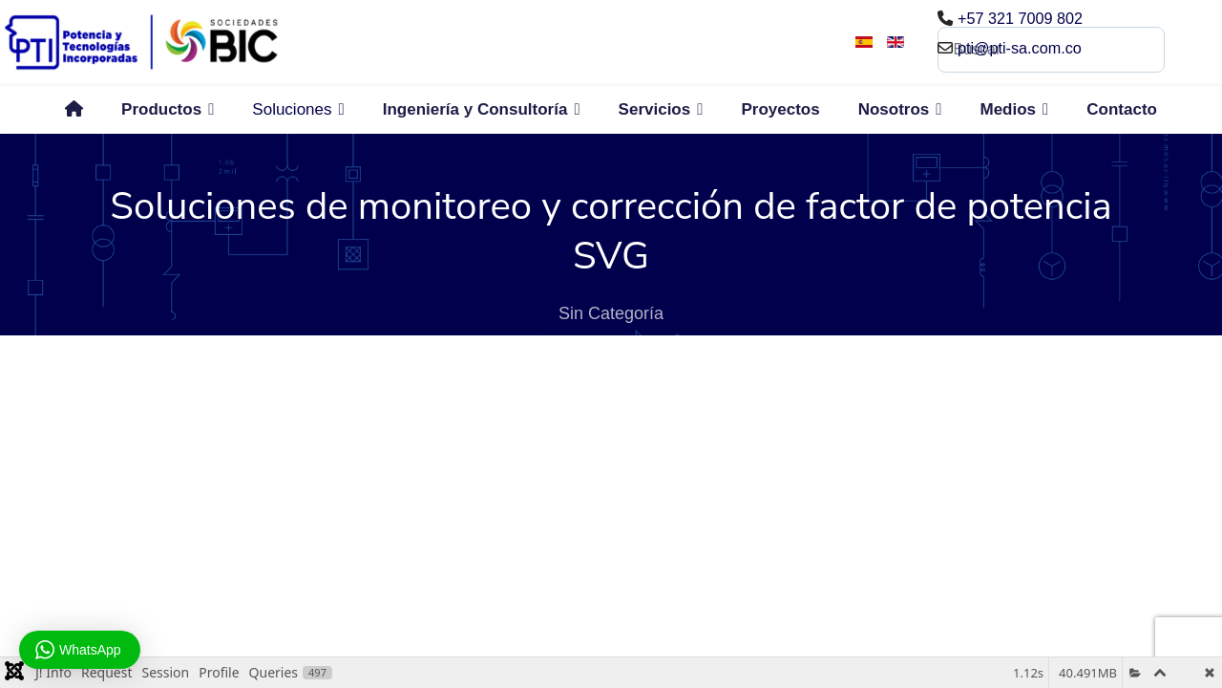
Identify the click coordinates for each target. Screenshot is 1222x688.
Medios (1008, 109)
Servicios (655, 109)
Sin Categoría (611, 313)
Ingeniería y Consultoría (475, 109)
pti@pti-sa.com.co (1020, 47)
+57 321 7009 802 (1020, 18)
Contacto (1121, 109)
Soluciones (291, 109)
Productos (161, 109)
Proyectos (780, 109)
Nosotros (894, 109)
